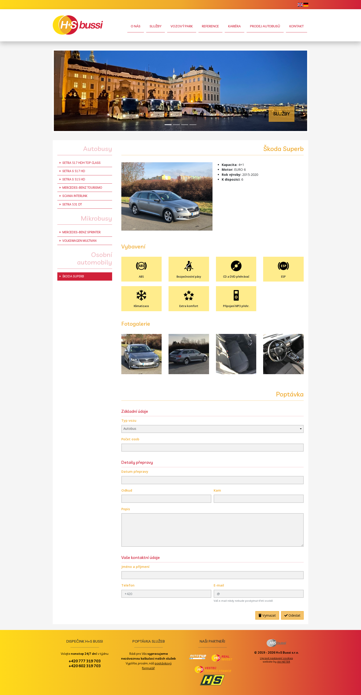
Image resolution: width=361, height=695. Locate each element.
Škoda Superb (72, 276)
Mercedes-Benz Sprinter (80, 232)
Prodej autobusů (265, 26)
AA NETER (283, 661)
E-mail (219, 585)
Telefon (127, 585)
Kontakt (296, 26)
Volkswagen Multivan (78, 240)
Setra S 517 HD (72, 171)
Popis (125, 509)
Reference (210, 26)
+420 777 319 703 (85, 660)
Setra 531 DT (71, 204)
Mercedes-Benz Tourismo (81, 187)
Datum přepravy (134, 471)
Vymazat (267, 615)
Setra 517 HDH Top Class (80, 163)
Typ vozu (128, 420)
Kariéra (234, 26)
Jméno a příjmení (135, 566)
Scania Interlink (73, 196)
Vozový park (182, 26)
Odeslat (292, 615)
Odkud (126, 490)
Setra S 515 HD (72, 179)
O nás (135, 26)
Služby (155, 26)
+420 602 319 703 (85, 665)
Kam (217, 490)
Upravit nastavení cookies (276, 658)
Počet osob (130, 439)
